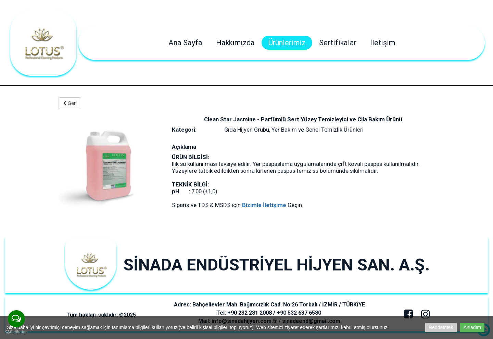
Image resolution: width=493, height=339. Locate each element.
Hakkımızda (235, 42)
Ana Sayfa (185, 42)
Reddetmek (441, 327)
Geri (70, 103)
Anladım (472, 327)
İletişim (382, 42)
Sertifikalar (337, 42)
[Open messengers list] (16, 318)
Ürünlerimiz (286, 42)
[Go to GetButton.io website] (16, 332)
